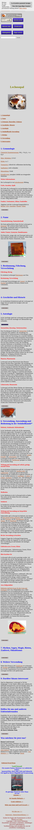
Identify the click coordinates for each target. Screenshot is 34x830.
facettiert (3, 283)
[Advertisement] (17, 57)
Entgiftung (13, 521)
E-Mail (20, 819)
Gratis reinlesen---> (17, 801)
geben (28, 476)
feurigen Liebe (21, 471)
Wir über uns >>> (17, 811)
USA (7, 206)
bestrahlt (3, 456)
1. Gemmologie (5, 115)
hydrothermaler (19, 182)
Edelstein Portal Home (8, 763)
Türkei (24, 206)
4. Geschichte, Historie (8, 125)
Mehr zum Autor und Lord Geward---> (17, 805)
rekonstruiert (13, 456)
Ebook (22, 753)
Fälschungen (19, 275)
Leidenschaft (4, 473)
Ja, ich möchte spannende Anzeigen (20, 3)
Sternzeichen (23, 331)
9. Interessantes (5, 141)
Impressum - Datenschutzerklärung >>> (17, 815)
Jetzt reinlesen (5, 750)
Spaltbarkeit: (4, 168)
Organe (3, 521)
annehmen (9, 477)
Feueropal (4, 226)
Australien (13, 206)
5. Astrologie (4, 128)
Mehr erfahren (23, 8)
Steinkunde (19, 666)
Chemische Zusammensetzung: (10, 152)
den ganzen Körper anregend (11, 517)
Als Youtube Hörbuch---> (17, 798)
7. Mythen (4, 135)
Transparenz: (4, 164)
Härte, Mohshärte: (6, 158)
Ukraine (18, 206)
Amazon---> (17, 795)
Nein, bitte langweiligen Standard (21, 6)
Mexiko (3, 206)
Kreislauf (8, 519)
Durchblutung (20, 519)
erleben (3, 477)
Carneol (22, 281)
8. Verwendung (5, 138)
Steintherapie (16, 460)
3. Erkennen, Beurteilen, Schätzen (11, 122)
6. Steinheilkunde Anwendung (10, 131)
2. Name (3, 118)
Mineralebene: (5, 171)
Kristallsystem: (5, 174)
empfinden (21, 476)
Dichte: (3, 161)
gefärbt (29, 455)
